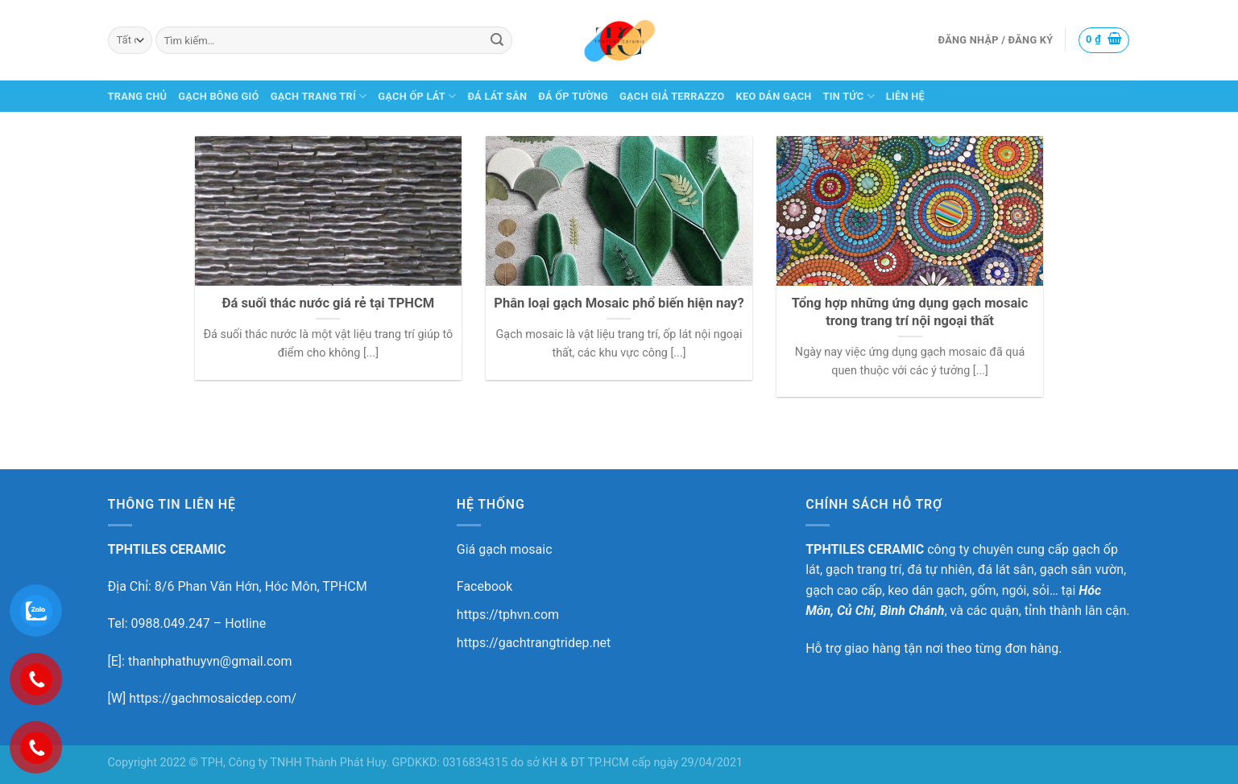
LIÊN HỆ (905, 96)
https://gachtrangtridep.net (534, 642)
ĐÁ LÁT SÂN (497, 96)
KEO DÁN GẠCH (774, 96)
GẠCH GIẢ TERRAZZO (672, 96)
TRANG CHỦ (138, 96)
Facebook (484, 586)
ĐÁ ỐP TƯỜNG (573, 96)
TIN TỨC (849, 96)
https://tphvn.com (508, 614)
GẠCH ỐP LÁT (417, 96)
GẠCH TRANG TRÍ (319, 96)
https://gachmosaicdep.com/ (212, 698)
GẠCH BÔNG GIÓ (218, 96)
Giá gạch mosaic (505, 549)
